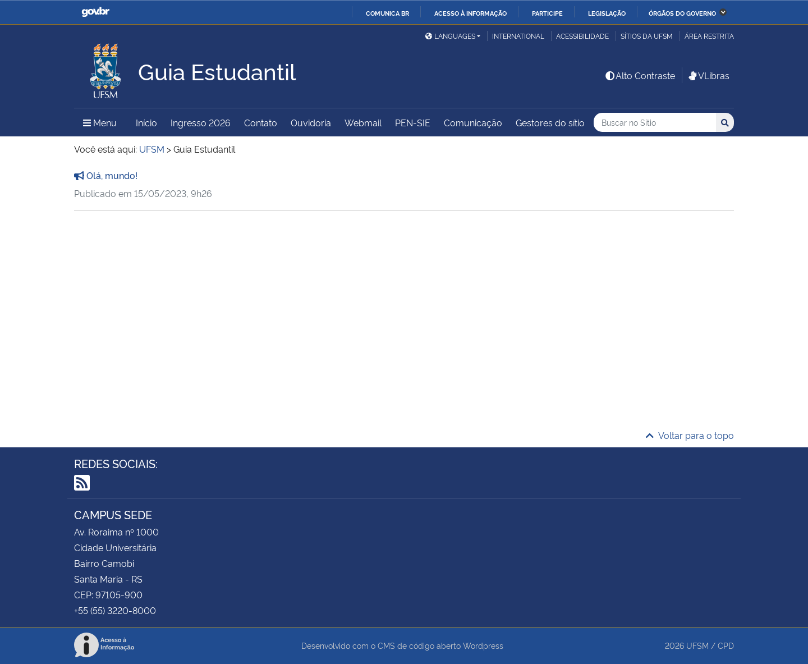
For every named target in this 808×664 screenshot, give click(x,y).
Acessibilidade (582, 35)
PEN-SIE (412, 122)
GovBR (95, 12)
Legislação (607, 12)
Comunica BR (387, 12)
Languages (450, 35)
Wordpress (483, 645)
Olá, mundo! (105, 175)
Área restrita (709, 35)
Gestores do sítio (550, 122)
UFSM (697, 645)
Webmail (363, 122)
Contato (260, 122)
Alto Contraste (639, 75)
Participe (547, 12)
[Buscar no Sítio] (655, 122)
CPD (726, 645)
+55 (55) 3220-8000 (115, 610)
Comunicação (473, 122)
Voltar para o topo (690, 435)
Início (146, 122)
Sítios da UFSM (647, 35)
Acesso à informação (470, 12)
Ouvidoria (311, 122)
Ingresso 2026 (201, 122)
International (518, 35)
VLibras (708, 75)
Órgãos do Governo (682, 12)
